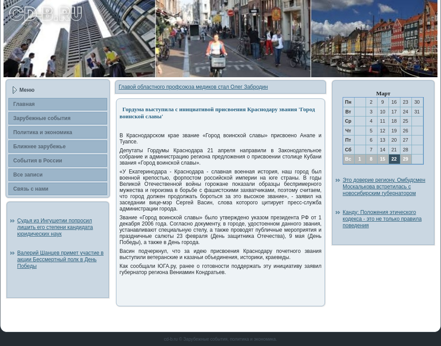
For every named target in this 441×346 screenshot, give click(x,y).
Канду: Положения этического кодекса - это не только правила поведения (382, 219)
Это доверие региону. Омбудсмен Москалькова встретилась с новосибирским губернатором (384, 186)
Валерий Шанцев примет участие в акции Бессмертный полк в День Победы (60, 259)
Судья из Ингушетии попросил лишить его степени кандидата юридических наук (55, 227)
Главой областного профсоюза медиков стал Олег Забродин (193, 87)
